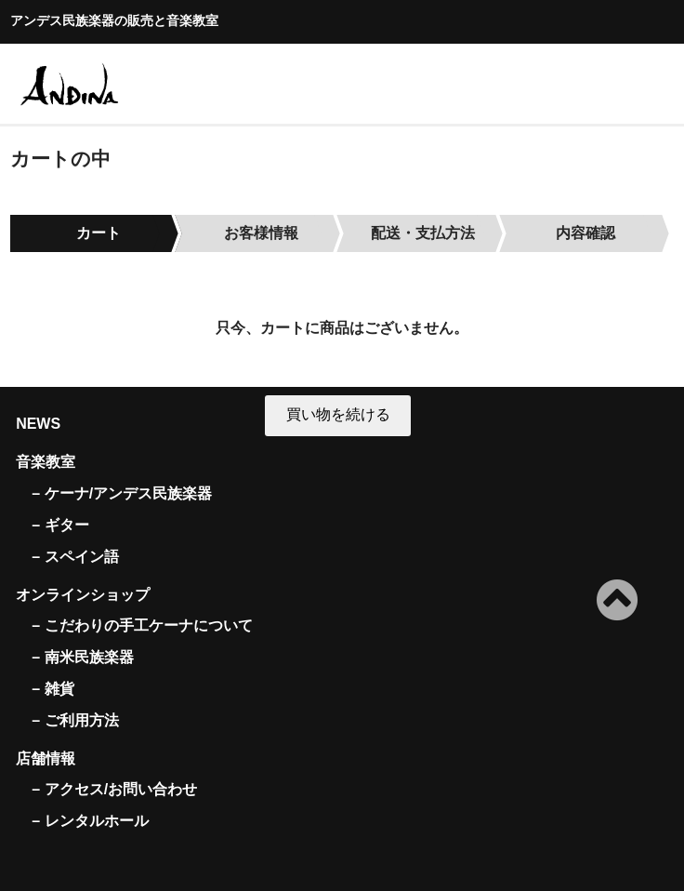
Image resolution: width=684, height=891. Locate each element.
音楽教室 (45, 462)
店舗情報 (45, 758)
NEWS (38, 424)
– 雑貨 (52, 689)
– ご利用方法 (75, 720)
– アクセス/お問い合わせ (114, 789)
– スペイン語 (75, 557)
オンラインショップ (83, 595)
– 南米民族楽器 (82, 657)
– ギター (60, 525)
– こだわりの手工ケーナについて (142, 625)
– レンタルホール (90, 821)
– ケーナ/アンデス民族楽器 (122, 493)
